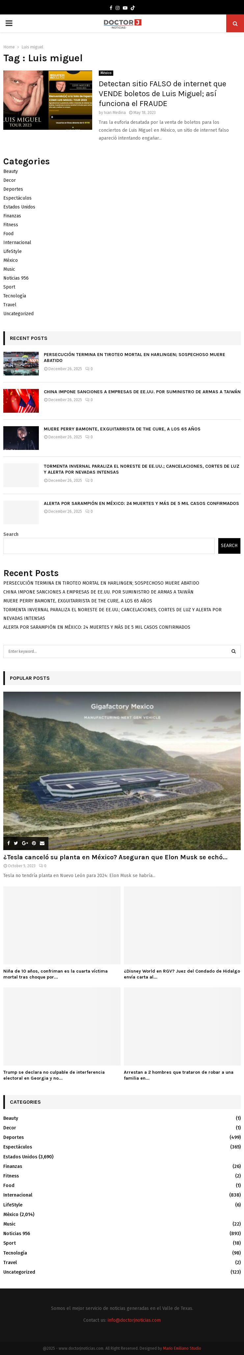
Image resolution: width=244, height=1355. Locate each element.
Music (9, 269)
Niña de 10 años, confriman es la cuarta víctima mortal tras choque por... (55, 974)
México (106, 73)
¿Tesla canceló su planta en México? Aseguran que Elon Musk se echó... (115, 857)
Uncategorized (18, 314)
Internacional (17, 242)
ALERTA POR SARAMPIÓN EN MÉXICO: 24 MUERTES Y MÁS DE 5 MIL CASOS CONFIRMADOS (141, 503)
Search (10, 534)
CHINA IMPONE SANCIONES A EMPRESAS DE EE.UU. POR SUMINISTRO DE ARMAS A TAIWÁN (142, 392)
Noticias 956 (16, 278)
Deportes (13, 189)
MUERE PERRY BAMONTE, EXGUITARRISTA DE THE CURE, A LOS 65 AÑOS (122, 429)
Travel (9, 305)
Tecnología (14, 296)
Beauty (10, 171)
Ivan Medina (115, 112)
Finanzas (12, 216)
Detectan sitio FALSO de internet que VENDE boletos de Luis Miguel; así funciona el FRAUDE (162, 93)
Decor (9, 180)
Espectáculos (17, 198)
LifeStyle (12, 251)
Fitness (10, 225)
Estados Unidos (19, 207)
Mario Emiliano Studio (182, 1348)
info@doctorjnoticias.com (134, 1320)
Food (8, 233)
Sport (9, 287)
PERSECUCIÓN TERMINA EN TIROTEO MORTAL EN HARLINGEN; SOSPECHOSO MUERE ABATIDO (101, 583)
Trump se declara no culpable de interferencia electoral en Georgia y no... (54, 1075)
